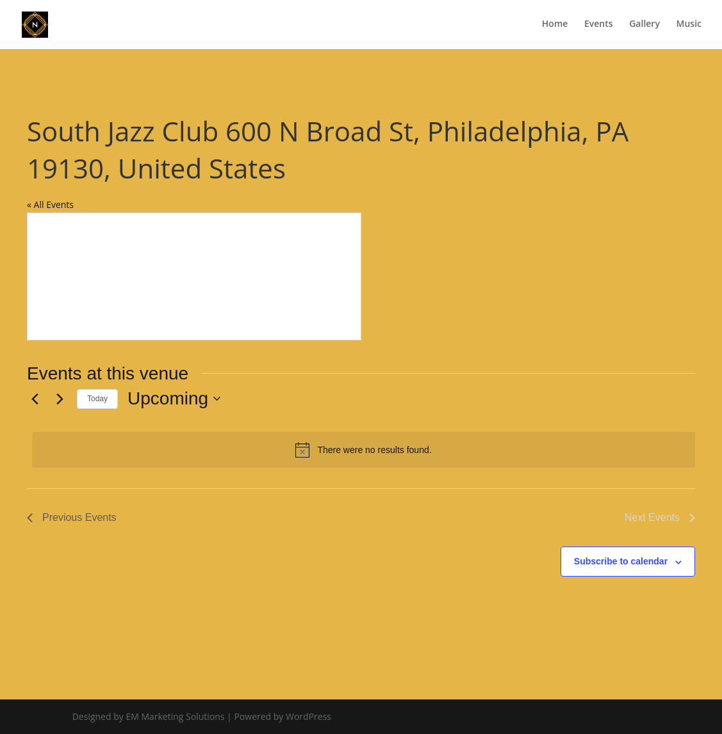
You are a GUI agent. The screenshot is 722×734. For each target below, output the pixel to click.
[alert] (363, 450)
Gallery (644, 26)
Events (598, 26)
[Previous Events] (34, 398)
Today (97, 398)
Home (555, 26)
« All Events (50, 204)
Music (689, 26)
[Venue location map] (194, 276)
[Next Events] (59, 398)
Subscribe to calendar (621, 561)
